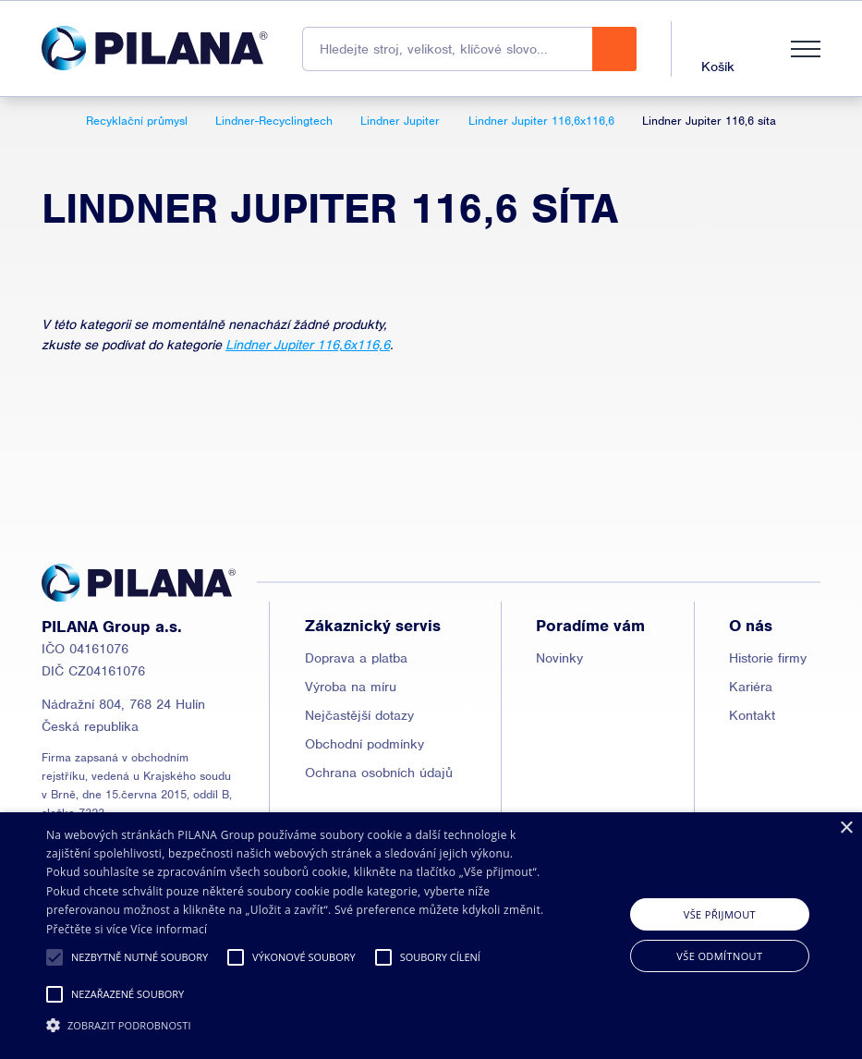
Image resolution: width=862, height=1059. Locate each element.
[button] (54, 957)
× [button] (846, 828)
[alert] (431, 935)
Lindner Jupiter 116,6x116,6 (307, 344)
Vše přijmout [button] (720, 914)
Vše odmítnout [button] (719, 956)
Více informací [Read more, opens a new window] (168, 929)
